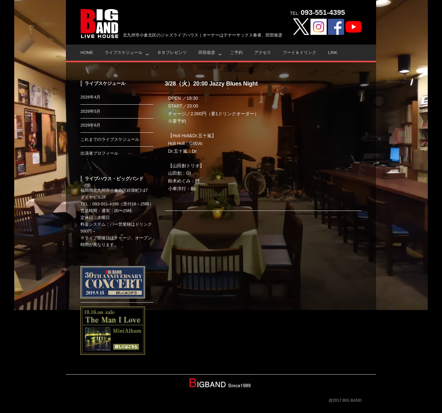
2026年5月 (90, 111)
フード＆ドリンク (299, 52)
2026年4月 (90, 97)
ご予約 (236, 52)
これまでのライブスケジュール (109, 139)
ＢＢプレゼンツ (172, 52)
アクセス (262, 52)
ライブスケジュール (123, 52)
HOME (86, 52)
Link (332, 52)
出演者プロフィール (99, 153)
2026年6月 (90, 125)
